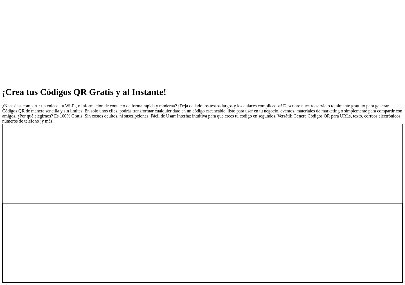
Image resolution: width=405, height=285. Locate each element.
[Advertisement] (171, 41)
